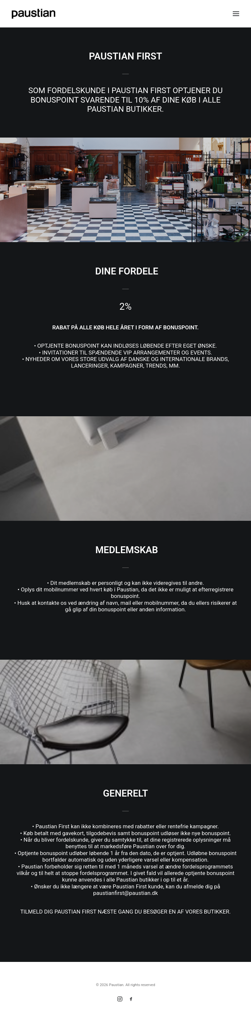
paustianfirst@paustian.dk (125, 893)
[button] (236, 13)
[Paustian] (33, 14)
